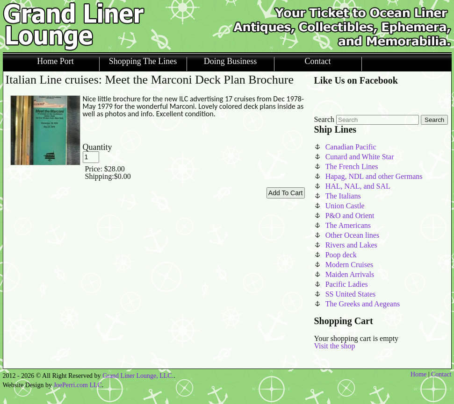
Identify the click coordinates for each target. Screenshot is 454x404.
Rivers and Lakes (351, 245)
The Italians (343, 196)
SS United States (350, 294)
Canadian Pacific (350, 147)
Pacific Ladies (346, 284)
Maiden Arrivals (349, 274)
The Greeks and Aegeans (362, 304)
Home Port (55, 61)
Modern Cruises (349, 265)
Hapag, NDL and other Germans (374, 176)
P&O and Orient (350, 216)
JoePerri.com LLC (77, 385)
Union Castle (345, 206)
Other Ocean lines (352, 235)
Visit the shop (334, 346)
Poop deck (341, 255)
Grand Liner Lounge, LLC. (137, 375)
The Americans (348, 225)
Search (324, 119)
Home (418, 374)
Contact (318, 61)
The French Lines (351, 166)
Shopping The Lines (143, 61)
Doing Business (230, 61)
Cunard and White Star (359, 157)
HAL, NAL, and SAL (357, 186)
